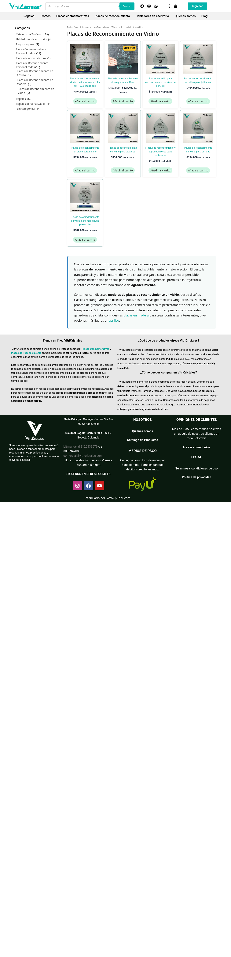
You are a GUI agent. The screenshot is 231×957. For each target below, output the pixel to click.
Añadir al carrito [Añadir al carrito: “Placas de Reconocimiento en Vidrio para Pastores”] (123, 170)
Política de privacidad (196, 477)
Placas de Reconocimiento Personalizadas (92, 27)
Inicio (69, 27)
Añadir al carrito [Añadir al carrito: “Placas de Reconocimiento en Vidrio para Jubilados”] (198, 101)
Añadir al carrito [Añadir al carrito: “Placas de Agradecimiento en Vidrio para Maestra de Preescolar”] (85, 239)
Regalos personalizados (30, 103)
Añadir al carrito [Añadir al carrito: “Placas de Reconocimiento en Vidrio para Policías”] (198, 170)
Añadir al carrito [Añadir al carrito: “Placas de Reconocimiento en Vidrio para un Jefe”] (85, 170)
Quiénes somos (185, 16)
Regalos (29, 16)
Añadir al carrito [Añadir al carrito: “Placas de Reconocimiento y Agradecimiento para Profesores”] (160, 170)
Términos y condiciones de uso (196, 468)
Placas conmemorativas (72, 16)
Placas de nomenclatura (31, 58)
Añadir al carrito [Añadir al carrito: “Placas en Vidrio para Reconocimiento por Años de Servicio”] (160, 101)
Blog (204, 16)
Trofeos (45, 16)
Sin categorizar (26, 108)
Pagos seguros (25, 44)
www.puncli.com (118, 498)
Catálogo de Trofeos (28, 34)
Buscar (127, 6)
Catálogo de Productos (142, 440)
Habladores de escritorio (152, 16)
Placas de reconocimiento (112, 16)
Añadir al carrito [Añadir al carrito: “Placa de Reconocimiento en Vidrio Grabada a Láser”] (123, 101)
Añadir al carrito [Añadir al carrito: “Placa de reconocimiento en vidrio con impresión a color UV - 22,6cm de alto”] (85, 101)
